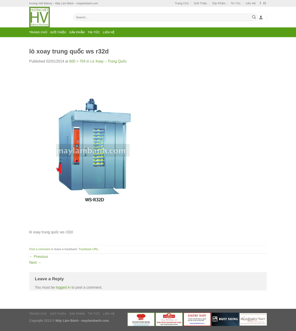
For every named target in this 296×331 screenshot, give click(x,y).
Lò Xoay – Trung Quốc (108, 61)
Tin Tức (236, 3)
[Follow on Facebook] (260, 3)
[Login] (261, 17)
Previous (38, 257)
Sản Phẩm (219, 3)
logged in (63, 287)
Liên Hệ (250, 3)
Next (35, 262)
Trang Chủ (182, 3)
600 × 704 (77, 61)
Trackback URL (88, 249)
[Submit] (254, 17)
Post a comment (39, 249)
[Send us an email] (264, 3)
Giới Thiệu (200, 3)
